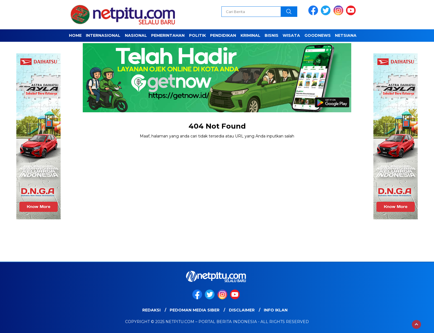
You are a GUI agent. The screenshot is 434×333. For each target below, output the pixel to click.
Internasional (103, 35)
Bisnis (271, 35)
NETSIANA (345, 35)
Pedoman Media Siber (194, 310)
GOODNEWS (317, 35)
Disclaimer (242, 310)
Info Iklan (276, 310)
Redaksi (151, 310)
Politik (197, 35)
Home (75, 35)
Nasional (136, 35)
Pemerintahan (168, 35)
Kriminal (250, 35)
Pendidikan (223, 35)
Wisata (291, 35)
